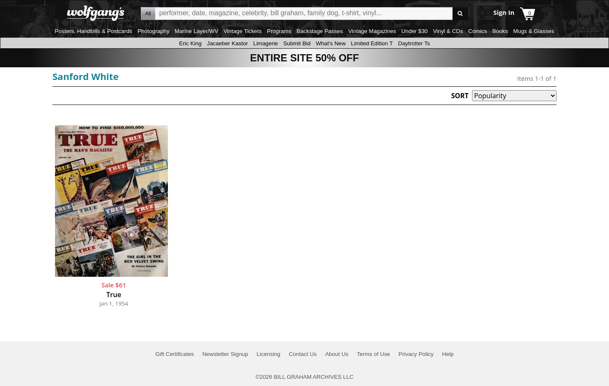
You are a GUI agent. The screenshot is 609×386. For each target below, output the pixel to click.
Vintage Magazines (372, 31)
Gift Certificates (174, 354)
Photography (153, 31)
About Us (336, 354)
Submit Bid (296, 43)
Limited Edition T (372, 43)
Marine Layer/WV (196, 31)
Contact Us (303, 354)
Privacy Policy (415, 354)
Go (460, 13)
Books (500, 31)
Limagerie (265, 43)
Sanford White (85, 76)
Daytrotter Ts (414, 43)
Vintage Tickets (242, 31)
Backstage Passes (319, 31)
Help (447, 354)
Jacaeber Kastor (227, 43)
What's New (331, 43)
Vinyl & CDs (448, 31)
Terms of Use (373, 354)
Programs (279, 31)
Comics (477, 31)
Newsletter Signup (225, 354)
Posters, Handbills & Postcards (93, 31)
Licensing (268, 354)
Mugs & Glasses (533, 31)
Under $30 (414, 31)
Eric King (190, 43)
